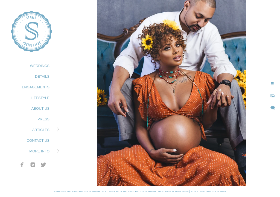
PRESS (43, 119)
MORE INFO (39, 151)
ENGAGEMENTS (35, 87)
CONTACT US (38, 140)
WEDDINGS (40, 66)
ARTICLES (40, 130)
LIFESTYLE (40, 98)
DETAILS (42, 76)
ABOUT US (40, 108)
